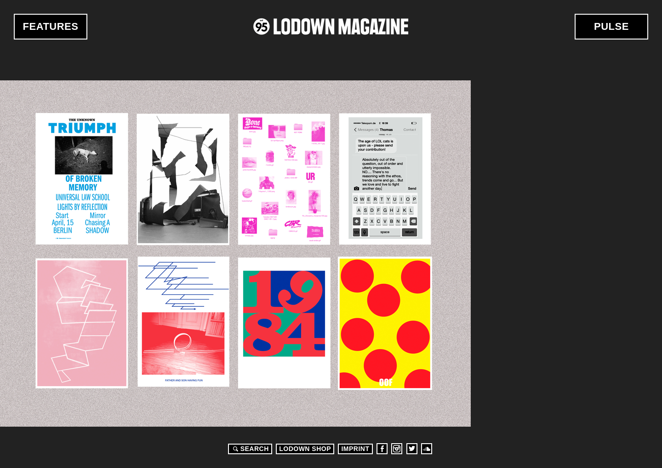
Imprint (355, 448)
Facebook (382, 448)
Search (249, 448)
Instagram (396, 448)
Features (51, 26)
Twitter (411, 448)
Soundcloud (426, 448)
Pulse (611, 26)
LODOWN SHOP (305, 448)
